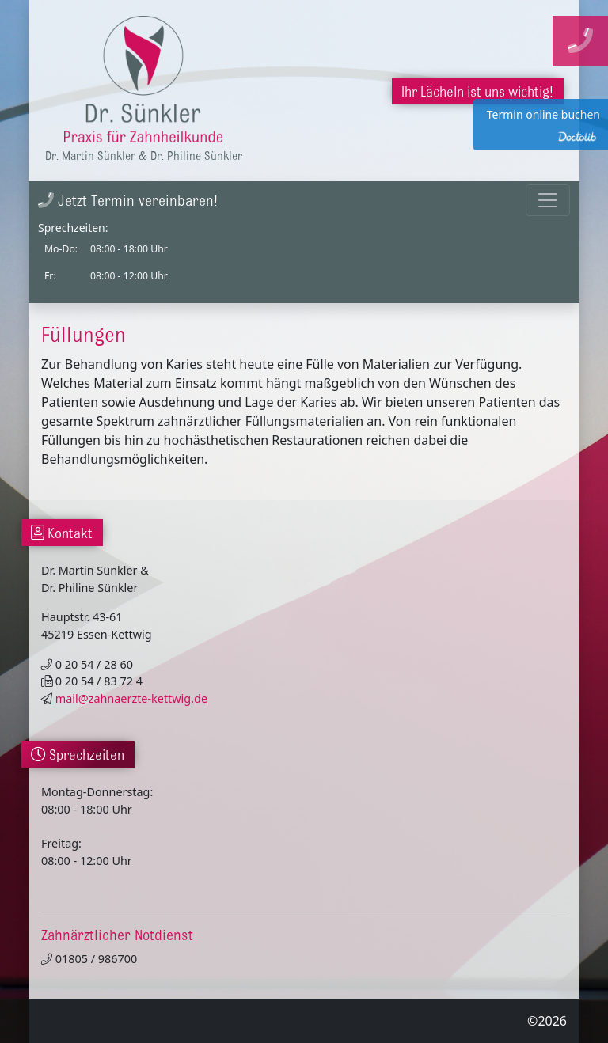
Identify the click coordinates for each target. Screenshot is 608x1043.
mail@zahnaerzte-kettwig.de (131, 698)
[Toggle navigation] (548, 200)
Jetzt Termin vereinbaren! (128, 200)
